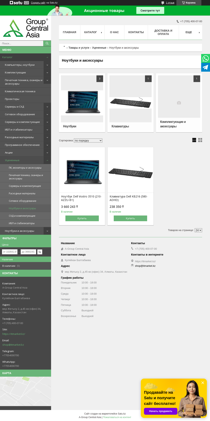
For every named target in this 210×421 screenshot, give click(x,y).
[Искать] (47, 43)
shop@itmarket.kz (13, 344)
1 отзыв (170, 2)
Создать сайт (38, 2)
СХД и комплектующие (22, 215)
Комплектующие (15, 72)
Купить (82, 218)
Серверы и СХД (14, 106)
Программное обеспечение (22, 145)
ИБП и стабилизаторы (18, 129)
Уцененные (12, 160)
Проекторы (12, 99)
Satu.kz (122, 413)
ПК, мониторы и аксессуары (25, 167)
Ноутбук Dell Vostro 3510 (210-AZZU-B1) (81, 198)
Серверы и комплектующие (22, 122)
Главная (69, 32)
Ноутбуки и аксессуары (22, 208)
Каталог (7, 57)
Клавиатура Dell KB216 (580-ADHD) (129, 198)
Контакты (136, 32)
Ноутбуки (69, 126)
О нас (114, 32)
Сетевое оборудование (20, 114)
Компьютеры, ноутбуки (20, 65)
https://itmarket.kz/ (13, 334)
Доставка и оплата (163, 32)
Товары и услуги (78, 47)
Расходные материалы (19, 137)
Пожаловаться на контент (117, 417)
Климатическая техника (20, 91)
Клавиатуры (120, 126)
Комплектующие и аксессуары (173, 124)
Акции (9, 152)
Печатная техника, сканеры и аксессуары (23, 81)
